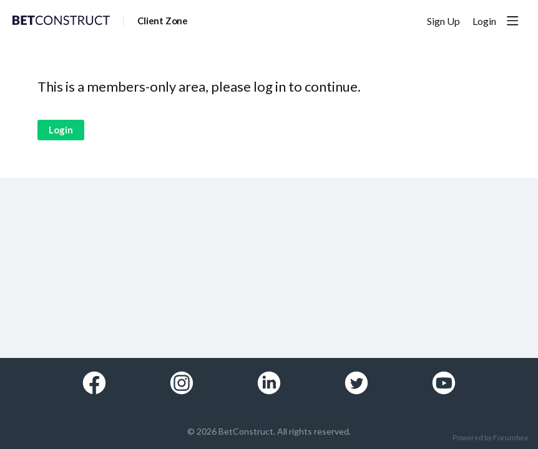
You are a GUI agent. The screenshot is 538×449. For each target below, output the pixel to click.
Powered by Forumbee (490, 437)
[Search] (404, 20)
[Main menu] (512, 20)
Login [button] (484, 21)
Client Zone (162, 20)
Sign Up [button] (443, 21)
